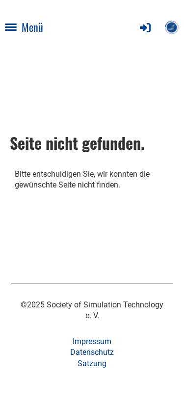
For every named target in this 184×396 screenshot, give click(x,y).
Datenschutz (92, 352)
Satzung (92, 363)
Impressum (92, 341)
